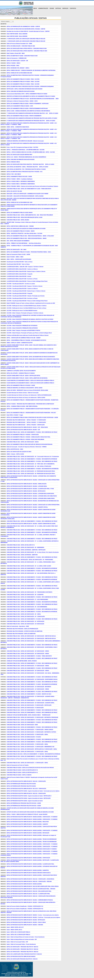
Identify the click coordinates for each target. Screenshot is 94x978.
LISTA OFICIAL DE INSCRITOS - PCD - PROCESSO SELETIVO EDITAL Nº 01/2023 (26, 169)
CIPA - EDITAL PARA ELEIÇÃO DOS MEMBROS (18, 240)
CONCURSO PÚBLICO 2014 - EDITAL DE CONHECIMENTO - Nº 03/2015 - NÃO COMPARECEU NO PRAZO (32, 741)
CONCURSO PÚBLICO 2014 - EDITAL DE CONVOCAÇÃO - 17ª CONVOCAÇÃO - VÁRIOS (28, 665)
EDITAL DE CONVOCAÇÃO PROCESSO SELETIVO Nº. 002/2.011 (22, 959)
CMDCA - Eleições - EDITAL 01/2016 (15, 454)
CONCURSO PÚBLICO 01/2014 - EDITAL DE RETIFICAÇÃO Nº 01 (22, 772)
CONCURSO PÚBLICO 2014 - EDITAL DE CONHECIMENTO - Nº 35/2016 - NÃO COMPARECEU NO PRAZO (32, 538)
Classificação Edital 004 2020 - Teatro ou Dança (18, 264)
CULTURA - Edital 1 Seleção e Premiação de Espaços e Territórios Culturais (25, 313)
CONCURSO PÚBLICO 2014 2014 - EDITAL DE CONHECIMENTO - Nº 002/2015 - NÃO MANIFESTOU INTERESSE (33, 754)
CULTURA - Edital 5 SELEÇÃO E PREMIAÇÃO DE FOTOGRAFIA (22, 325)
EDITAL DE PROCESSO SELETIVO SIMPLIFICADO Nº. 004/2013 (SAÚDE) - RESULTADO (28, 821)
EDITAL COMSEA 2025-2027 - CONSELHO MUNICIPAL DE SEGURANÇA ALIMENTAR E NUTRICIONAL (31, 70)
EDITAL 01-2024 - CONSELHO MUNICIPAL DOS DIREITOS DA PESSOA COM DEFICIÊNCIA (28, 110)
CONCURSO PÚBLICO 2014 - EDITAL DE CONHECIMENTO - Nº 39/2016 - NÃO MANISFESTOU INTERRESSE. (33, 468)
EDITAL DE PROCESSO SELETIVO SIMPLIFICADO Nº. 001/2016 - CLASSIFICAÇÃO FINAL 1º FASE (30, 488)
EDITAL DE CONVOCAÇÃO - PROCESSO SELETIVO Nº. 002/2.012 (22, 949)
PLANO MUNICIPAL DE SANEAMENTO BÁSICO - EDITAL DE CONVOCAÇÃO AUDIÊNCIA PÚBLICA (30, 380)
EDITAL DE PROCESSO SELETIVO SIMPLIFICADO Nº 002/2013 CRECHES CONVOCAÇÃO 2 (29, 872)
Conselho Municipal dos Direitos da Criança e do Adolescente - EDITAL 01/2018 (26, 397)
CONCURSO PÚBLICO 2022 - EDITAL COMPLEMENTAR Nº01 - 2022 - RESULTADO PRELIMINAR (30, 215)
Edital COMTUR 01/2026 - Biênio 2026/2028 (17, 36)
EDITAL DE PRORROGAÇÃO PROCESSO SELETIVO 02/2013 (21, 786)
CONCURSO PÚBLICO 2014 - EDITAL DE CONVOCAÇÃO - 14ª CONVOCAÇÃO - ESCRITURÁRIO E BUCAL (32, 679)
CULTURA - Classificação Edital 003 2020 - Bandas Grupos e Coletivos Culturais (26, 291)
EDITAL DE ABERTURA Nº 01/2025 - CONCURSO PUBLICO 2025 (22, 55)
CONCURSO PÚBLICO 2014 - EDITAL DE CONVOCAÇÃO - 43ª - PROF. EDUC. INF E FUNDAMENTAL (31, 463)
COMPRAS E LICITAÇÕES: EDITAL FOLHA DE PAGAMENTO (21, 370)
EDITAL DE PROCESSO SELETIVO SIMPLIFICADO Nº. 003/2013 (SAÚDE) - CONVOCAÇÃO (28, 857)
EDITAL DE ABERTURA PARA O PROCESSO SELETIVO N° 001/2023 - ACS (24, 171)
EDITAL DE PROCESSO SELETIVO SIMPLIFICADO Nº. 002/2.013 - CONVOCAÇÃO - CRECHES (29, 881)
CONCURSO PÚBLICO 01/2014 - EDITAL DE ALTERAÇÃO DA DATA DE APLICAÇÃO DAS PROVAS (30, 767)
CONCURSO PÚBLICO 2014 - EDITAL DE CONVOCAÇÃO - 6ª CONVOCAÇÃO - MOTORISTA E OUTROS (31, 732)
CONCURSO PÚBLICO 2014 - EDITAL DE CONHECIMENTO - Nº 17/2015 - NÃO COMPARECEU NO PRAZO (32, 663)
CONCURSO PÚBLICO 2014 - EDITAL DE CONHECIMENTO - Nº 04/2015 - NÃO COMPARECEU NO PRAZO (32, 739)
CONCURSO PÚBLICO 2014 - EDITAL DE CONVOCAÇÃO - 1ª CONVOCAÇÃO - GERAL (27, 762)
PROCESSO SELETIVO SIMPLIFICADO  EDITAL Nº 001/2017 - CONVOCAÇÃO (26, 424)
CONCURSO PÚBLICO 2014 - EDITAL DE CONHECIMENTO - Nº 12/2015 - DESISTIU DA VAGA (29, 694)
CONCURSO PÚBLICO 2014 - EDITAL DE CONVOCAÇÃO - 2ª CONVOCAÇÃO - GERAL (27, 751)
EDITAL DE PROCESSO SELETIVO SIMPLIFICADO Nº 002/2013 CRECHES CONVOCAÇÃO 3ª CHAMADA (32, 848)
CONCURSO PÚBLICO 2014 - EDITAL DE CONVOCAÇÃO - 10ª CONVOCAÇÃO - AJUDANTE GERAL (30, 702)
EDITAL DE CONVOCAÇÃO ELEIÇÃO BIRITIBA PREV (19, 154)
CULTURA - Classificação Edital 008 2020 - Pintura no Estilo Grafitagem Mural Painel (27, 300)
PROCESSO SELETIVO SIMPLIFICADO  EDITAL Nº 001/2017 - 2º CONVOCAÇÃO (26, 422)
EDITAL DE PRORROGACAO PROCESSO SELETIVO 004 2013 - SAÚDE (24, 805)
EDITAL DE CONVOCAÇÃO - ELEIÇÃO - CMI (17, 60)
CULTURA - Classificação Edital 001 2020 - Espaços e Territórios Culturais (24, 286)
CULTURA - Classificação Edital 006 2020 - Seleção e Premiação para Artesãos (26, 295)
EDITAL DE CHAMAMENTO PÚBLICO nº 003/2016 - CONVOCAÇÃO (23, 434)
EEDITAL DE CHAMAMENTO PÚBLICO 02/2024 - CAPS (20, 106)
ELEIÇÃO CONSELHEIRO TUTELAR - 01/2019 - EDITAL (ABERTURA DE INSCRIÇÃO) (27, 378)
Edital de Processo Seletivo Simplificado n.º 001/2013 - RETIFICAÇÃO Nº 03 (25, 906)
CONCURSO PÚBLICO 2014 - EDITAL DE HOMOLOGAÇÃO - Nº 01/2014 (24, 736)
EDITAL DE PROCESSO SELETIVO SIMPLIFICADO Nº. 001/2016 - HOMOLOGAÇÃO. (27, 483)
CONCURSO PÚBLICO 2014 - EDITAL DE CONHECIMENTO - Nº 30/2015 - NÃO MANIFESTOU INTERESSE (32, 579)
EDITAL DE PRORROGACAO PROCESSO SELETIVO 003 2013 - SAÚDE (24, 803)
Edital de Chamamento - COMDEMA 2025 (16, 58)
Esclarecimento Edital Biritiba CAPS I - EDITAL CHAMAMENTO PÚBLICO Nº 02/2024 (27, 93)
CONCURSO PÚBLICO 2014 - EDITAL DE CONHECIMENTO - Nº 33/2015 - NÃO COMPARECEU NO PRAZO (32, 570)
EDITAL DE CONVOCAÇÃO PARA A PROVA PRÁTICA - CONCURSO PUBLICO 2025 (26, 48)
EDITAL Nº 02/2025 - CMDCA (13, 63)
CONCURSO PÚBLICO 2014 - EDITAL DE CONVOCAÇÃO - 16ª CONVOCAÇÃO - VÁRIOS (28, 670)
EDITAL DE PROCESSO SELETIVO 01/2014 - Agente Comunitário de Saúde (25, 800)
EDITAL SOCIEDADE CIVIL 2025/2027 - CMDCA (18, 68)
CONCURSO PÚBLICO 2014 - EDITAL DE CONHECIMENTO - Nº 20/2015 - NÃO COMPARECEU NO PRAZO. (32, 644)
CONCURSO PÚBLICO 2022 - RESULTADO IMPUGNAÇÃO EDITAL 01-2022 (24, 217)
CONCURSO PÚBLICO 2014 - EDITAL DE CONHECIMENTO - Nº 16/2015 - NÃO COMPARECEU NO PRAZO (32, 668)
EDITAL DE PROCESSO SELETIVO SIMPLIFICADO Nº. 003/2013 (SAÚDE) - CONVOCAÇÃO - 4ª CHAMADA (32, 846)
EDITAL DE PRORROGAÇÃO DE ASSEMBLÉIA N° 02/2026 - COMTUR (23, 26)
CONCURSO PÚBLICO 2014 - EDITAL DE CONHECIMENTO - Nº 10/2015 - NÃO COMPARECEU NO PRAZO (32, 700)
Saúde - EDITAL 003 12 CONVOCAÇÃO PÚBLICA (18, 934)
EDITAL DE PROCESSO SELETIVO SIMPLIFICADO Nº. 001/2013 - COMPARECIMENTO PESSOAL (30, 900)
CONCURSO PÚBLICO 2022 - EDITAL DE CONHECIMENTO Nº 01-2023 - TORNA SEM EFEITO (29, 188)
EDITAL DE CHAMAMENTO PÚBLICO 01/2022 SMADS (19, 212)
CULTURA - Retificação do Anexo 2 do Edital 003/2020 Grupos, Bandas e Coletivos (26, 305)
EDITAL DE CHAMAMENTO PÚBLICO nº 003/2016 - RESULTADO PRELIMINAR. (25, 439)
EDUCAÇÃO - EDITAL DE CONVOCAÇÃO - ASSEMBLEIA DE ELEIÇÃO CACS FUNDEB (27, 193)
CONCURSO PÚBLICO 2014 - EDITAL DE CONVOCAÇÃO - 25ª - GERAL (24, 614)
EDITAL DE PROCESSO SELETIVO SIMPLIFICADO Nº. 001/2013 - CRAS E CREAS (26, 922)
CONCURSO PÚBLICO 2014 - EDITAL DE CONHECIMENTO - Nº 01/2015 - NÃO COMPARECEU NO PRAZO (32, 756)
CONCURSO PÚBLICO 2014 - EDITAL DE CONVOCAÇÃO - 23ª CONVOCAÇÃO (25, 623)
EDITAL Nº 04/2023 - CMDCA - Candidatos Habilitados (19, 179)
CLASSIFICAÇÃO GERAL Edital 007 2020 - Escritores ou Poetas (22, 278)
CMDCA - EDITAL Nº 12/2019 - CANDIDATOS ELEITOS (19, 342)
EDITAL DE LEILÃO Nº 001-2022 (14, 191)
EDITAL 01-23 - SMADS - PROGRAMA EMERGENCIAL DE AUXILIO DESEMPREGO (26, 157)
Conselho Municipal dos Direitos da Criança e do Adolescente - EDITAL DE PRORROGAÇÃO (29, 395)
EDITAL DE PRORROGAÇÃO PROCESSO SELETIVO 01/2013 (21, 783)
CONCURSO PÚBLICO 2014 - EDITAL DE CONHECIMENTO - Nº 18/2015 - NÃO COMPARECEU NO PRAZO (32, 658)
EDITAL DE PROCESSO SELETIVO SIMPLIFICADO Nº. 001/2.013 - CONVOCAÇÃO (26, 781)
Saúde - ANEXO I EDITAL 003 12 (14, 929)
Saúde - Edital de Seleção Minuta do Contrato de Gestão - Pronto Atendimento (25, 937)
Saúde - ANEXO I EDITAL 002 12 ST (15, 927)
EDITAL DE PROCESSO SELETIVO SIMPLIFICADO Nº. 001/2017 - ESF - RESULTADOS (27, 427)
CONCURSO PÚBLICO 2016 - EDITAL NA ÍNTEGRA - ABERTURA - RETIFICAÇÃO (26, 549)
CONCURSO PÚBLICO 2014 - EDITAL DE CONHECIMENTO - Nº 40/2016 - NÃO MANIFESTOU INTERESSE (32, 459)
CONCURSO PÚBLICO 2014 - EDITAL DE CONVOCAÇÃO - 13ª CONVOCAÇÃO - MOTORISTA (29, 686)
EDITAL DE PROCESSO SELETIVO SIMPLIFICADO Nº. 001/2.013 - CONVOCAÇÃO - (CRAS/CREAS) (30, 879)
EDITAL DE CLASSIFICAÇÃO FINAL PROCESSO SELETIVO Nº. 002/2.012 (24, 954)
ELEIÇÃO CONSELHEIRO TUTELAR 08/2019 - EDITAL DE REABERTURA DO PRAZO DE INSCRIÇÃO (31, 356)
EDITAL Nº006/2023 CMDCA (13, 161)
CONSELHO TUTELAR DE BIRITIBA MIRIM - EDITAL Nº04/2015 (22, 660)
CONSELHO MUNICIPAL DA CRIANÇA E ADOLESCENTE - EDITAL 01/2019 (24, 387)
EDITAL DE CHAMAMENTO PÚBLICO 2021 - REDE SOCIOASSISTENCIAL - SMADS (26, 238)
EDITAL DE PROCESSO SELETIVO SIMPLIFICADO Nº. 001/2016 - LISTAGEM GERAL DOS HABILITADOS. (32, 495)
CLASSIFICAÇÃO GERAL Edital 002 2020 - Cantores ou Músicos (22, 269)
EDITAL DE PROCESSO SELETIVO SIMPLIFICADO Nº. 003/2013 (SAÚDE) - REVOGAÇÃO (28, 832)
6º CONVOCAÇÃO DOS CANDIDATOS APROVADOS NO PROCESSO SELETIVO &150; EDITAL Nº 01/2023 (32, 118)
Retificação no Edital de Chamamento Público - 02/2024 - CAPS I (22, 101)
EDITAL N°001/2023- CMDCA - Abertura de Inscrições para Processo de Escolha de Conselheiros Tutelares (32, 186)
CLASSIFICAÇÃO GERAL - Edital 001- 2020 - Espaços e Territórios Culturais (25, 266)
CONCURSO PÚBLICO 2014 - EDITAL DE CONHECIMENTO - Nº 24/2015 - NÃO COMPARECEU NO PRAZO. (32, 604)
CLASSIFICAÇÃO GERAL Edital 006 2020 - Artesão (19, 276)
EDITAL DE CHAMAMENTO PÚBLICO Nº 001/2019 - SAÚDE (21, 385)
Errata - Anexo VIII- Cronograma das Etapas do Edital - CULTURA (22, 147)
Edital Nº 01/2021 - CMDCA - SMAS (15, 256)
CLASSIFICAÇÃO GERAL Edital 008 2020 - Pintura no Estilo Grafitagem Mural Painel (27, 281)
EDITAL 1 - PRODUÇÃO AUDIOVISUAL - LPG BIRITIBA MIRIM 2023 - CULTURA (25, 149)
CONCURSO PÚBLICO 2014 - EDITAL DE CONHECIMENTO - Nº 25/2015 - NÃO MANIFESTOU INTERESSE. (32, 601)
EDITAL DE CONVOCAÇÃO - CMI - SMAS (16, 249)
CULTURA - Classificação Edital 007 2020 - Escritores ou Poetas (22, 298)
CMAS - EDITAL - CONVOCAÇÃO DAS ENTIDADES (19, 259)
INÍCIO (35, 8)
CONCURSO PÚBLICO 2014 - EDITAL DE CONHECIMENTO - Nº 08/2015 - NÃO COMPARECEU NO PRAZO (32, 712)
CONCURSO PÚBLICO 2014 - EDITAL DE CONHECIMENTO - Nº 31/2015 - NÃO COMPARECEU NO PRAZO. (32, 577)
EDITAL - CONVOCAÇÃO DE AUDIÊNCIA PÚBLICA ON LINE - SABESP (23, 337)
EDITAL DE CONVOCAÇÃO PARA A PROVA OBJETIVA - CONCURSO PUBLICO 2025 (27, 50)
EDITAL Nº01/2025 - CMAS (13, 65)
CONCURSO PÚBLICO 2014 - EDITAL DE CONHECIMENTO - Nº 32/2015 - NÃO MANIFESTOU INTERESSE (32, 568)
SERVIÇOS (65, 8)
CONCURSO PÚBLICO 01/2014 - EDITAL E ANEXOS (19, 774)
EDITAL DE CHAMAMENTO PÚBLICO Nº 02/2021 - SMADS (20, 231)
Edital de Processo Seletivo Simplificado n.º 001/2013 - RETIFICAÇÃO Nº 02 (25, 908)
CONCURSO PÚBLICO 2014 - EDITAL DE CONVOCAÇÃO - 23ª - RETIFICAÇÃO (25, 621)
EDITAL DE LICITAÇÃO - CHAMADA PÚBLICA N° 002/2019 (21, 373)
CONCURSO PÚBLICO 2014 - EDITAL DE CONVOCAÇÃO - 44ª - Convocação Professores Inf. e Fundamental (33, 456)
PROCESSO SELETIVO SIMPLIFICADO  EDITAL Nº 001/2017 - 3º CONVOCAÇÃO (26, 419)
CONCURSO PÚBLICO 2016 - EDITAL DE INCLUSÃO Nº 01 (21, 545)
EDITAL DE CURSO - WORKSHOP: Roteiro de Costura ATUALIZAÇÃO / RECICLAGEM (27, 390)
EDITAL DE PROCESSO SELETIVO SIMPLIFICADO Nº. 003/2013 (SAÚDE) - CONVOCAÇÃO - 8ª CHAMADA (32, 816)
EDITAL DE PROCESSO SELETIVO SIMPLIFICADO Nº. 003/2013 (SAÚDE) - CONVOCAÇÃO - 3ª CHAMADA (32, 851)
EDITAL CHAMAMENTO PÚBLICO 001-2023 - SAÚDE (19, 176)
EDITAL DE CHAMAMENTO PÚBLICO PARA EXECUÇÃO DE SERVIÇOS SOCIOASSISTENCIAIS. (30, 444)
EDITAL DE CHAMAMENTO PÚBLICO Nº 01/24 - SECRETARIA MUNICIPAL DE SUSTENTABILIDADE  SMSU (33, 98)
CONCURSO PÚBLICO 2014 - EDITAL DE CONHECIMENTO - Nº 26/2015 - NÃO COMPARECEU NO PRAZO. (32, 597)
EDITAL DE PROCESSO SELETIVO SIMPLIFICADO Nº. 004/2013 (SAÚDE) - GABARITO (27, 824)
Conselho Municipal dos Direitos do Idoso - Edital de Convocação (22, 392)
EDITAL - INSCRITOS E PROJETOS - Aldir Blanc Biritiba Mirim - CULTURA (24, 233)
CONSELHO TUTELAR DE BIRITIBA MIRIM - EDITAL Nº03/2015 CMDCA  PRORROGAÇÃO (28, 715)
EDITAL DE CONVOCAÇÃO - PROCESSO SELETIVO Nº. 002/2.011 (22, 946)
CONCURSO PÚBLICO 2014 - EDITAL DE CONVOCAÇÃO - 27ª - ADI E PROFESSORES (27, 599)
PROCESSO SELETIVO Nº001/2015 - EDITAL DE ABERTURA (21, 633)
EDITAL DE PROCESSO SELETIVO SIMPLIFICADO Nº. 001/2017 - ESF (23, 429)
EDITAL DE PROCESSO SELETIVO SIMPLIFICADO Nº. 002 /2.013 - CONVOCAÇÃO (26, 788)
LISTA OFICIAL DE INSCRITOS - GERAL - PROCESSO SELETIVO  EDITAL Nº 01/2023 (27, 166)
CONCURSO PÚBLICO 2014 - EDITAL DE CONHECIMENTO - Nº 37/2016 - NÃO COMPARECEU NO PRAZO (32, 529)
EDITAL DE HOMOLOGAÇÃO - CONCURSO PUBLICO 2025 (21, 46)
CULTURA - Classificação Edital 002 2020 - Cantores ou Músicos (22, 288)
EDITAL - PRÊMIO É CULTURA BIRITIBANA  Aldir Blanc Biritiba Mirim (24, 243)
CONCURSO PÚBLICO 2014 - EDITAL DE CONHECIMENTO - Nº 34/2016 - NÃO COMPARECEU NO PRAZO (32, 557)
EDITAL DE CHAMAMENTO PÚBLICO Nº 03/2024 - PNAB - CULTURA (23, 81)
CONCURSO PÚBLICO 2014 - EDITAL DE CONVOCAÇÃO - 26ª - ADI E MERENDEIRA (27, 606)
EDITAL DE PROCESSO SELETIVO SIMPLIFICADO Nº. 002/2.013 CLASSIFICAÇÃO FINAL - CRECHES (31, 888)
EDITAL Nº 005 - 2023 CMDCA (14, 174)
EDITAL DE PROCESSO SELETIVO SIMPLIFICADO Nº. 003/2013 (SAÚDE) (24, 883)
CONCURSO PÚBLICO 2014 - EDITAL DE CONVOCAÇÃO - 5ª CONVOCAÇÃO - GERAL (27, 734)
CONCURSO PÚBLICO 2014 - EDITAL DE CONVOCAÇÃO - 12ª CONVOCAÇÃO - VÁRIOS (28, 689)
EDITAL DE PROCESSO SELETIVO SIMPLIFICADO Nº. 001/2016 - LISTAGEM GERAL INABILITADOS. (31, 498)
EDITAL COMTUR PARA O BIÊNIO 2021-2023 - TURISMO (20, 226)
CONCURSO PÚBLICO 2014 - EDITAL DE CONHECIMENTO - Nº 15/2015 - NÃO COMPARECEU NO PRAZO (32, 676)
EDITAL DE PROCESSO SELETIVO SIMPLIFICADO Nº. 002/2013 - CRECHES (25, 924)
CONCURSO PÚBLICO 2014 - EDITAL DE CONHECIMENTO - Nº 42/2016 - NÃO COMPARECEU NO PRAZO (32, 432)
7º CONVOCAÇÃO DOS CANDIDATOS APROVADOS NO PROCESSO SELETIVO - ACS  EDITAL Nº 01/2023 (32, 113)
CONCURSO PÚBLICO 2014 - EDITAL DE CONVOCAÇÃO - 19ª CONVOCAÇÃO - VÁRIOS (28, 651)
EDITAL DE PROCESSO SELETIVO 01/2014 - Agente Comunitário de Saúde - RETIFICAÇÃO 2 (29, 795)
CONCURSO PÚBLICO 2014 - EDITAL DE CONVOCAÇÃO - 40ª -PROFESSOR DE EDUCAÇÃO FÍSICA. (31, 473)
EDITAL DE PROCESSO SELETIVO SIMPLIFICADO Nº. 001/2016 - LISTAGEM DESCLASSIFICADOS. (30, 493)
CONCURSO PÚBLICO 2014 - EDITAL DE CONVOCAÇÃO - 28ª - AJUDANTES (25, 594)
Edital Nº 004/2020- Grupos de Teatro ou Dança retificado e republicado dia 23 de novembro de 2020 (31, 303)
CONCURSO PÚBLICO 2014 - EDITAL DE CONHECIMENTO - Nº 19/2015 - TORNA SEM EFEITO (29, 656)
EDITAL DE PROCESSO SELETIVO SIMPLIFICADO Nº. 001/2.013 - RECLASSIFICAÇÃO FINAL (29, 891)
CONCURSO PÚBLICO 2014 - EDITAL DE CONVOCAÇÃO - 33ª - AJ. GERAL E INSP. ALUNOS (29, 565)
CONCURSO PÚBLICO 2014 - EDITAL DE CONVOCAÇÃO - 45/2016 (23, 441)
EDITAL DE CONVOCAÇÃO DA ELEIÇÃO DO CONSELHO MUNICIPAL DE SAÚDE (26, 228)
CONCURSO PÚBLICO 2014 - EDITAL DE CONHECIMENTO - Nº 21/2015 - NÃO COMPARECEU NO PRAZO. (32, 619)
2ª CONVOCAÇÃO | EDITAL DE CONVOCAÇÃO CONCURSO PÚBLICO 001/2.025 (26, 38)
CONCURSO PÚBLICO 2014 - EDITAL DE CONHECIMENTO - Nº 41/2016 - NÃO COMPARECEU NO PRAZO (32, 461)
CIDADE (52, 8)
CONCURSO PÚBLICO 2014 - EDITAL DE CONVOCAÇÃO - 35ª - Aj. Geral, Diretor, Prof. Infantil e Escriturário (33, 552)
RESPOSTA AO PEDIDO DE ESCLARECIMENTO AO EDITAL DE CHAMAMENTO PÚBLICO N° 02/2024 (31, 96)
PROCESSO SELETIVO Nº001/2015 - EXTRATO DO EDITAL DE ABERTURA (24, 631)
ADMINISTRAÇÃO (43, 8)
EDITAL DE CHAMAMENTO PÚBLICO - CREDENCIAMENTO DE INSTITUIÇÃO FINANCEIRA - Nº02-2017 (31, 412)
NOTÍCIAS (58, 8)
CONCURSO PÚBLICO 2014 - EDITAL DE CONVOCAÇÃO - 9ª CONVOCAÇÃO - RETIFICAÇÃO (29, 705)
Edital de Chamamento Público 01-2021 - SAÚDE (18, 254)
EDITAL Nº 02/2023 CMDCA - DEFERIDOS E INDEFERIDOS (21, 183)
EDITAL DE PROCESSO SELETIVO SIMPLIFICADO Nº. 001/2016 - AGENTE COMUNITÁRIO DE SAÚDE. (31, 523)
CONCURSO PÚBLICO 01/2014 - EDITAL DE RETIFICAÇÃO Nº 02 (22, 770)
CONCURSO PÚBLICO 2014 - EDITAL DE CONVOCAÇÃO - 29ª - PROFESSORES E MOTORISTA (29, 592)
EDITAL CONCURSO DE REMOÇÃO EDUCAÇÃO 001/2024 (20, 91)
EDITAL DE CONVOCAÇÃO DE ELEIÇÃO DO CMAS (19, 451)
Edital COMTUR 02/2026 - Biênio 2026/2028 (17, 33)
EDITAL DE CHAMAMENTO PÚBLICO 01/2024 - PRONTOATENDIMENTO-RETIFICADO (27, 108)
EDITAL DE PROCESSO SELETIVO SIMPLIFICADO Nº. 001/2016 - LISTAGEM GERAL (27, 486)
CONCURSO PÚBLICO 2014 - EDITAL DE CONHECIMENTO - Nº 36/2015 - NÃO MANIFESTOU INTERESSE (32, 532)
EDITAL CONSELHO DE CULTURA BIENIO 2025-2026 (19, 72)
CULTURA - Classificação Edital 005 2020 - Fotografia (19, 293)
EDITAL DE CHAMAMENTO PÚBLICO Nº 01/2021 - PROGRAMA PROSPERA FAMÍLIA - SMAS (29, 252)
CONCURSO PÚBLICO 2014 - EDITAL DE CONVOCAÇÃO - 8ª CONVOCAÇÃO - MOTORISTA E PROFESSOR (32, 717)
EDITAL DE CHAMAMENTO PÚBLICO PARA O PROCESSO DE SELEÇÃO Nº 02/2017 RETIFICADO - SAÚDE (32, 417)
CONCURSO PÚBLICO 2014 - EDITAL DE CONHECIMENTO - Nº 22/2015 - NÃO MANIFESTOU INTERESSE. (32, 611)
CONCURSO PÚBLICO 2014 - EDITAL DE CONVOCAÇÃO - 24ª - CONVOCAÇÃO (26, 616)
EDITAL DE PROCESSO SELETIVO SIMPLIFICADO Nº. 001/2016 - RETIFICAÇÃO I (26, 491)
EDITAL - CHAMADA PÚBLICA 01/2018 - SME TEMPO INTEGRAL (22, 406)
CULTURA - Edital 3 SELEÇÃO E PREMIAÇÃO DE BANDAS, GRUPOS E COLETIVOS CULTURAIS (30, 319)
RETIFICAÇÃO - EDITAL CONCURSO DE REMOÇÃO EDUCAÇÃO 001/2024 (24, 88)
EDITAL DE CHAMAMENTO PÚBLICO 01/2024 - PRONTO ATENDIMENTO (24, 115)
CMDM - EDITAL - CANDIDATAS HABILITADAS (18, 126)
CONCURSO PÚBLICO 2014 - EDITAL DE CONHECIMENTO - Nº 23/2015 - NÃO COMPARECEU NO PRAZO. (32, 609)
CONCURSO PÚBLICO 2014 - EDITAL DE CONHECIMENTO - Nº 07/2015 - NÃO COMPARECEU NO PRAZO (32, 719)
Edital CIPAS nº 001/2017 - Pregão (15, 415)
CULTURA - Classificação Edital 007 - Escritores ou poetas (21, 283)
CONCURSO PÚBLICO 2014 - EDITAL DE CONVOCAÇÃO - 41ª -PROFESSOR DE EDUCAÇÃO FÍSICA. (31, 471)
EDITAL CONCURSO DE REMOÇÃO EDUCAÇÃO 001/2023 (20, 159)
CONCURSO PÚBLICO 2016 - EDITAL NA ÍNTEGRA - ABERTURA (22, 554)
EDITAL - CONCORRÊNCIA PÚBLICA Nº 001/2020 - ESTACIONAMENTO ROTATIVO (26, 340)
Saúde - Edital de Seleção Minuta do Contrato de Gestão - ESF (22, 939)
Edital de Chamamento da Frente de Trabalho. (18, 765)
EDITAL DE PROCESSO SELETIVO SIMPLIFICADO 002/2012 (21, 956)
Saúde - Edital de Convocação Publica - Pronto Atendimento (21, 944)
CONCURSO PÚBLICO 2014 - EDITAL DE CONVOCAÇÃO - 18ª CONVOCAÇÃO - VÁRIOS (28, 653)
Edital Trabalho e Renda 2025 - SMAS (16, 53)
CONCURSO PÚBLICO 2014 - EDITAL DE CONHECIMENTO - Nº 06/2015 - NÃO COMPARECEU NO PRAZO (32, 722)
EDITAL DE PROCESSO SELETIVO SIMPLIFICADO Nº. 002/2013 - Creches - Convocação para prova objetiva (33, 915)
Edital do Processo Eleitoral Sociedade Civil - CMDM (19, 43)
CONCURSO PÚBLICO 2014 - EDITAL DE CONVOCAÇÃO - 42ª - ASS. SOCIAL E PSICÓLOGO (29, 466)
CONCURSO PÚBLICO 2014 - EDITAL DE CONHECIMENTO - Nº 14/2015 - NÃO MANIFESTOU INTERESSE (32, 684)
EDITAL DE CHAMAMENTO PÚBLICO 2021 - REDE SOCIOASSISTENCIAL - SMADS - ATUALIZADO (30, 235)
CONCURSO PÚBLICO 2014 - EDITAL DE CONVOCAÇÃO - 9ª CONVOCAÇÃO (25, 707)
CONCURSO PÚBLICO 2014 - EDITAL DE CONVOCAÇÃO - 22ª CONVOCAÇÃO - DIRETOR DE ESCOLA (31, 636)
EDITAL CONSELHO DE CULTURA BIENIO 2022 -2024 (19, 202)
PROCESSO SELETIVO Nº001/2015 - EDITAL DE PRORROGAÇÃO (22, 628)
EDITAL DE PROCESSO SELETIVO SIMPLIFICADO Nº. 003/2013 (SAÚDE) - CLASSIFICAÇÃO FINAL (30, 864)
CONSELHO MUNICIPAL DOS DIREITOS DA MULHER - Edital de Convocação (25, 140)
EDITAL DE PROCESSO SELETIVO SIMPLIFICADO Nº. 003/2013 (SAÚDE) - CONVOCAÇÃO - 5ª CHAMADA (32, 844)
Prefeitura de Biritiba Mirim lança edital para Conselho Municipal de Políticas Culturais (27, 335)
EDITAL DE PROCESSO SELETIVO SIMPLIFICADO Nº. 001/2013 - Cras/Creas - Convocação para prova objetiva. (33, 917)
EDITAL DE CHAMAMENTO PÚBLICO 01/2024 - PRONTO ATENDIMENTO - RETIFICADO (27, 103)
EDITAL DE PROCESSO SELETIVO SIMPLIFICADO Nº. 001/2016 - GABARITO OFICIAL (27, 507)
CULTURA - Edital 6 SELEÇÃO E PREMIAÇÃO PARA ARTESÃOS (22, 328)
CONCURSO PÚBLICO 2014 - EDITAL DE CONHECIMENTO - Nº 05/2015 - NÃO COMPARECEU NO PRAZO (32, 727)
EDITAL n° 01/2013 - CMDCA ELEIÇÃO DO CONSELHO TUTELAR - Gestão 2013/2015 (27, 814)
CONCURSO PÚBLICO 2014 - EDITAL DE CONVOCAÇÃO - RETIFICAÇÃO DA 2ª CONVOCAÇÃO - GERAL (32, 749)
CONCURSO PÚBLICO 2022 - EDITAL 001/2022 (18, 219)
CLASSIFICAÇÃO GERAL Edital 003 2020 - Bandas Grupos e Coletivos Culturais (26, 271)
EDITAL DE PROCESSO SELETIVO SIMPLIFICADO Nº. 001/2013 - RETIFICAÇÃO (26, 919)
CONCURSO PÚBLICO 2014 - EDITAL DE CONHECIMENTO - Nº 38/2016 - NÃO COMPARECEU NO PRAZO (32, 521)
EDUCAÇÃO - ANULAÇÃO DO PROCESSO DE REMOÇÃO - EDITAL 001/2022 (25, 196)
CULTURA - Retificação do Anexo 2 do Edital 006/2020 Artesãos (22, 310)
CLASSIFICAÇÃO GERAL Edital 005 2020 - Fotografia (19, 273)
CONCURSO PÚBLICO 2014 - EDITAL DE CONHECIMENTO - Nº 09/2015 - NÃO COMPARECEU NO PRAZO (32, 710)
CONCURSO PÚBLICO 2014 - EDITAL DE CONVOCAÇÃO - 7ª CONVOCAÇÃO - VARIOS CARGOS (30, 729)
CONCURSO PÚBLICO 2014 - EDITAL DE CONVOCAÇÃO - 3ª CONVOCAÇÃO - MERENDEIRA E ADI (30, 746)
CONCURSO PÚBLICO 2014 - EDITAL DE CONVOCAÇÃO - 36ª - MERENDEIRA (25, 547)
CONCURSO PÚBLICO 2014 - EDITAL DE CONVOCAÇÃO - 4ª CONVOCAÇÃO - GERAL (27, 744)
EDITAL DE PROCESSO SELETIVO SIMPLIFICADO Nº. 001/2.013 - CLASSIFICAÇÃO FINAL (28, 893)
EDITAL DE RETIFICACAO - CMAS (15, 449)
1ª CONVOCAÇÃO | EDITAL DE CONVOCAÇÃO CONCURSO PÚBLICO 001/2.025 (26, 41)
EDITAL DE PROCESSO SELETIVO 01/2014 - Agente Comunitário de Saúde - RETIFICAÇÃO (29, 798)
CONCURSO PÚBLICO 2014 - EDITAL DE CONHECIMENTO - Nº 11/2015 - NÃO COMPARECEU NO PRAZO (32, 691)
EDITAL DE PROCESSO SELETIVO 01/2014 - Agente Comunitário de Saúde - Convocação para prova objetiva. (33, 791)
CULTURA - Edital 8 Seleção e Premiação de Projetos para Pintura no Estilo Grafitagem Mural (29, 332)
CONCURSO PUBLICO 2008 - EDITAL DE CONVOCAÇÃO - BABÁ (22, 724)
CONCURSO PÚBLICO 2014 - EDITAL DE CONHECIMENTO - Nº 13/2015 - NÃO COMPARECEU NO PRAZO (32, 681)
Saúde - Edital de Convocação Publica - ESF (17, 941)
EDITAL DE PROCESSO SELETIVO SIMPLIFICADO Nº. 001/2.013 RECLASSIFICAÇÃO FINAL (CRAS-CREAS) (32, 886)
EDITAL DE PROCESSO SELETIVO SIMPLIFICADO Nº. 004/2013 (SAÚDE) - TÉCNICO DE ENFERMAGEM (31, 839)
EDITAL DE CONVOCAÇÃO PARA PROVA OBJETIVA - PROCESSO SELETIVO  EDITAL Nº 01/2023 (30, 164)
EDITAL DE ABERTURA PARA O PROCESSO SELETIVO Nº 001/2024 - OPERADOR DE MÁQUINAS (30, 86)
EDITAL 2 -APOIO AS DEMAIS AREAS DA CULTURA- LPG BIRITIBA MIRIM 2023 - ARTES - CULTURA (31, 152)
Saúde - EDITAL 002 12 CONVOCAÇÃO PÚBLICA (18, 932)
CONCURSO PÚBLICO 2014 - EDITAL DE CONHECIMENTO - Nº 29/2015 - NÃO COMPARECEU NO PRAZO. (32, 585)
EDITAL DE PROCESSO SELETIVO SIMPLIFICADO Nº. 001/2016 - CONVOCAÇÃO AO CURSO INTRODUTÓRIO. (33, 504)
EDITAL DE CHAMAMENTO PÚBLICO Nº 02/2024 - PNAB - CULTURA (23, 79)
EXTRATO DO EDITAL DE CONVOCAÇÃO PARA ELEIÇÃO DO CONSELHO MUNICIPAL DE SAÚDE (30, 812)
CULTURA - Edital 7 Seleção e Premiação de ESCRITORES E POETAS (23, 330)
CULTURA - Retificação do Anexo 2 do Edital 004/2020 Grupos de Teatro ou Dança (26, 308)
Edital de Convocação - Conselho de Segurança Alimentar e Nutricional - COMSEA (26, 446)
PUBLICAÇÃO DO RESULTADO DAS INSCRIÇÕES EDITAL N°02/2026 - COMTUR (26, 28)
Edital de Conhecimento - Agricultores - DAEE (18, 626)
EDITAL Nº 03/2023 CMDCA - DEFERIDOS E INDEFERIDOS (21, 181)
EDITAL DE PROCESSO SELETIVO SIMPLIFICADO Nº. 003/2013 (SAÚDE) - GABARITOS (28, 870)
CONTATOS (73, 8)
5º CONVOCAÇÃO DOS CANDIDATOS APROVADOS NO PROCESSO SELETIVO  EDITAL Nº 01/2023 (31, 120)
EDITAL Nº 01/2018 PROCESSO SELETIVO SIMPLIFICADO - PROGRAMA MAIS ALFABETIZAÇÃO (30, 403)
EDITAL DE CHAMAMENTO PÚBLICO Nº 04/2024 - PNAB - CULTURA (23, 84)
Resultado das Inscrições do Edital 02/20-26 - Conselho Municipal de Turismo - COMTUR (28, 31)
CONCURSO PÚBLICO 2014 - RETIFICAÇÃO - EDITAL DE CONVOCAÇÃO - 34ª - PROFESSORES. (30, 559)
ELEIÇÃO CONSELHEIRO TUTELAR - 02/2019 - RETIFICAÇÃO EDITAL (23, 375)
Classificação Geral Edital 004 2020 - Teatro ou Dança (19, 261)
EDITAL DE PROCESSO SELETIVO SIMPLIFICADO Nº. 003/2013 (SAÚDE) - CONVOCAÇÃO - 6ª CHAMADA (32, 830)
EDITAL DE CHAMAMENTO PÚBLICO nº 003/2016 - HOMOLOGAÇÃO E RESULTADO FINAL (28, 437)
